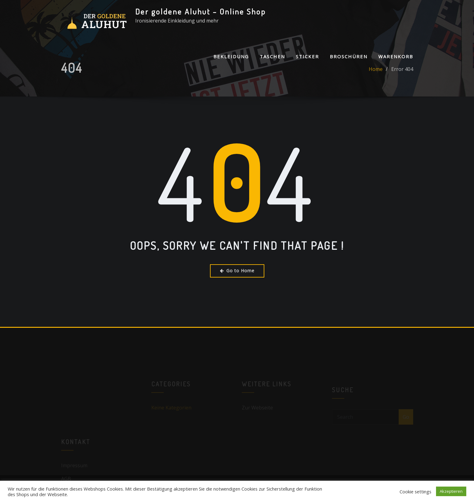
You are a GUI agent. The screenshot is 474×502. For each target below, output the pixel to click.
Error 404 (402, 72)
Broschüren (348, 56)
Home (376, 72)
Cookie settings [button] (415, 491)
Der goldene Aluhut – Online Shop (200, 11)
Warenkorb (395, 56)
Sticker (307, 56)
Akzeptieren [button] (451, 491)
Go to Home (237, 271)
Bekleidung (231, 56)
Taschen (272, 56)
